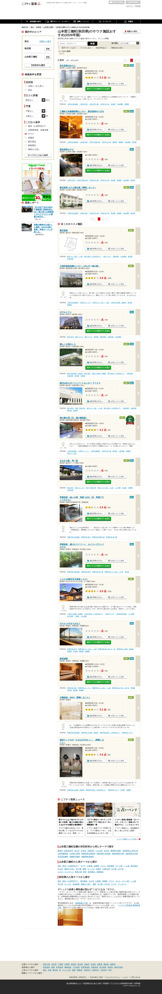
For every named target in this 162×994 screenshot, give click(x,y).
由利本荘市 (68, 851)
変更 (48, 49)
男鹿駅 (69, 651)
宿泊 (59, 866)
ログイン (129, 6)
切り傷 (78, 869)
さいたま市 (66, 970)
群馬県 (73, 964)
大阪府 (86, 964)
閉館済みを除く (117, 48)
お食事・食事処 (93, 866)
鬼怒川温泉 (118, 967)
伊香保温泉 (85, 967)
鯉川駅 (134, 142)
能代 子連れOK (80, 408)
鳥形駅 (83, 376)
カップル (90, 869)
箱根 (53, 967)
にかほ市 (99, 851)
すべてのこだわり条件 (38, 155)
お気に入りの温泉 (117, 2)
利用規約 (106, 983)
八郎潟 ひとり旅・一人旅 (100, 302)
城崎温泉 (67, 967)
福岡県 (112, 964)
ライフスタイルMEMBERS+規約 (122, 983)
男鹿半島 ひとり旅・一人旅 (114, 572)
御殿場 (79, 970)
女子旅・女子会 (117, 869)
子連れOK (106, 869)
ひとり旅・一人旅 (122, 866)
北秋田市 (90, 851)
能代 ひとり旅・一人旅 (75, 256)
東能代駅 (116, 256)
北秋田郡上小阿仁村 (130, 851)
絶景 (85, 872)
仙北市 (106, 851)
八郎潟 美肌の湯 (94, 142)
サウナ (83, 866)
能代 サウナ (107, 256)
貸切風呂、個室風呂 (96, 872)
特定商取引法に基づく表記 (92, 983)
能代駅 (130, 256)
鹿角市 (60, 851)
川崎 (49, 970)
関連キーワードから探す (32, 973)
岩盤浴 (31, 138)
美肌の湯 (78, 872)
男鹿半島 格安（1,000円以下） (110, 733)
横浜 (45, 970)
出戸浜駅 (70, 616)
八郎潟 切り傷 (94, 104)
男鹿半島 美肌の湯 (98, 537)
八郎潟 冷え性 (104, 104)
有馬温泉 (59, 967)
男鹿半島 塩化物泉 (73, 537)
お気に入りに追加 (117, 84)
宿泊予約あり (101, 48)
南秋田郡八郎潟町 (104, 854)
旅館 (84, 869)
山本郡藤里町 (63, 854)
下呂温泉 (76, 967)
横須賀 (55, 970)
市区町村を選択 (38, 65)
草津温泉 (46, 967)
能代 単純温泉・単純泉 (75, 373)
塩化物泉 (110, 866)
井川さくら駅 (71, 453)
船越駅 (87, 651)
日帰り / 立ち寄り (36, 86)
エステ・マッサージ (66, 872)
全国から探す (45, 41)
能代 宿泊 (70, 337)
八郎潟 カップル (85, 302)
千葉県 (60, 964)
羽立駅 (127, 572)
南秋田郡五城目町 (88, 854)
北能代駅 (70, 376)
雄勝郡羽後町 (75, 857)
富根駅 (130, 488)
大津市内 (103, 970)
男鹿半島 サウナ (127, 733)
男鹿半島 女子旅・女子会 (120, 688)
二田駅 (77, 616)
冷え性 (60, 869)
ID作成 (137, 6)
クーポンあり (86, 48)
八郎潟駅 (122, 451)
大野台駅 (70, 490)
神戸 (110, 970)
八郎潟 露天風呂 (121, 614)
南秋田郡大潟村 (132, 854)
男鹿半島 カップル (84, 688)
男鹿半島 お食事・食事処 (125, 649)
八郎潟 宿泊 (84, 104)
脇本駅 (81, 651)
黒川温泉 (102, 967)
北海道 (93, 964)
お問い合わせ (135, 977)
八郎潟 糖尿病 (95, 451)
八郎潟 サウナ (109, 614)
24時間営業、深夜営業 (38, 130)
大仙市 (83, 851)
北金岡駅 (120, 104)
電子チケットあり (69, 48)
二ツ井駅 (118, 488)
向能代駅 (70, 259)
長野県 (99, 964)
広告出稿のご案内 (96, 977)
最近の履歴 (133, 2)
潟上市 (77, 851)
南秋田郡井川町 (118, 854)
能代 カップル (80, 488)
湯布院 (110, 967)
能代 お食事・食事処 (99, 373)
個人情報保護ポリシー (74, 983)
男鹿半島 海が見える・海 (106, 649)
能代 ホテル (79, 337)
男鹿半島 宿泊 (86, 537)
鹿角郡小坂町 (115, 851)
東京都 (80, 964)
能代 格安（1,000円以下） (93, 256)
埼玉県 (54, 964)
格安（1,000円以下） (70, 866)
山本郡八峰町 (75, 854)
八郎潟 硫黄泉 (72, 451)
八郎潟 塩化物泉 (72, 104)
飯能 (74, 970)
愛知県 (106, 964)
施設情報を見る (95, 84)
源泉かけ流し (69, 869)
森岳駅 (113, 104)
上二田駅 (131, 614)
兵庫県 (67, 964)
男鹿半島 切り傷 (111, 537)
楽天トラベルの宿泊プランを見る (98, 89)
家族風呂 (32, 145)
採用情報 (137, 983)
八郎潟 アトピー (83, 451)
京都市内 (95, 970)
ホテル (103, 866)
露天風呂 (134, 866)
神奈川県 (46, 964)
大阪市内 (86, 970)
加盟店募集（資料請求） (78, 977)
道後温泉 (94, 967)
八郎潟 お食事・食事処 (118, 302)
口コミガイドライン (113, 977)
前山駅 (124, 488)
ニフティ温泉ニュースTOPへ (127, 839)
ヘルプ (125, 977)
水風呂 (98, 869)
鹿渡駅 (127, 104)
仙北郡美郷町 (63, 857)
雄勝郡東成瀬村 (87, 857)
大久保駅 (84, 616)
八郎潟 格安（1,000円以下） (93, 614)
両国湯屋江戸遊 (81, 903)
